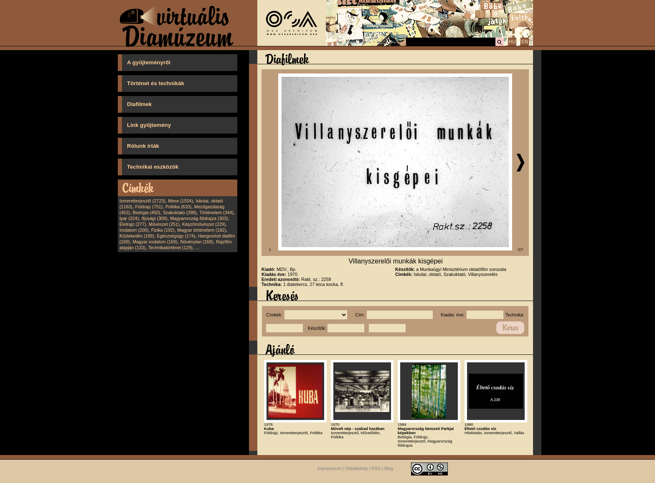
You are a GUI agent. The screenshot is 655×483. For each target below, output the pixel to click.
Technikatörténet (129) (170, 247)
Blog (388, 468)
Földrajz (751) (148, 206)
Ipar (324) (129, 218)
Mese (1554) (180, 200)
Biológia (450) (146, 212)
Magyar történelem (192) (201, 230)
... (197, 247)
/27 (520, 250)
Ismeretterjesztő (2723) (142, 200)
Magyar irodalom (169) (155, 241)
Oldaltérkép (356, 468)
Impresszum (329, 468)
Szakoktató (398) (180, 212)
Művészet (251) (164, 224)
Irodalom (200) (133, 230)
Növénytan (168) (196, 241)
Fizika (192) (163, 230)
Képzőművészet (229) (204, 224)
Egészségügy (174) (176, 235)
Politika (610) (178, 206)
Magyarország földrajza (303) (199, 218)
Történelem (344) (216, 212)
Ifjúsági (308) (155, 218)
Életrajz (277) (132, 224)
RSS (376, 468)
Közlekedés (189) (136, 235)
